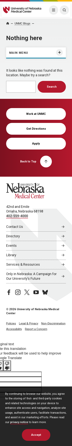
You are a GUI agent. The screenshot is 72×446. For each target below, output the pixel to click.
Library (11, 255)
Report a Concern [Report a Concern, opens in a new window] (36, 329)
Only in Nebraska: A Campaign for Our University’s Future (31, 276)
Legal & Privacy (28, 323)
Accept (36, 435)
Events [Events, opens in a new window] (11, 246)
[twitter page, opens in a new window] (27, 292)
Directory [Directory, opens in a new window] (13, 236)
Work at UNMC (36, 114)
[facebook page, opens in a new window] (9, 292)
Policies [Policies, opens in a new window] (11, 323)
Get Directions (36, 128)
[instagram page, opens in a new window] (18, 292)
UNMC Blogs (22, 23)
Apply (36, 143)
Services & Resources (23, 264)
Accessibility (14, 329)
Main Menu (18, 53)
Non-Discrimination (53, 323)
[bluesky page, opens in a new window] (45, 292)
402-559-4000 (17, 216)
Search (52, 86)
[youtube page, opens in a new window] (36, 292)
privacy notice (19, 422)
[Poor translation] (7, 365)
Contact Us (14, 227)
